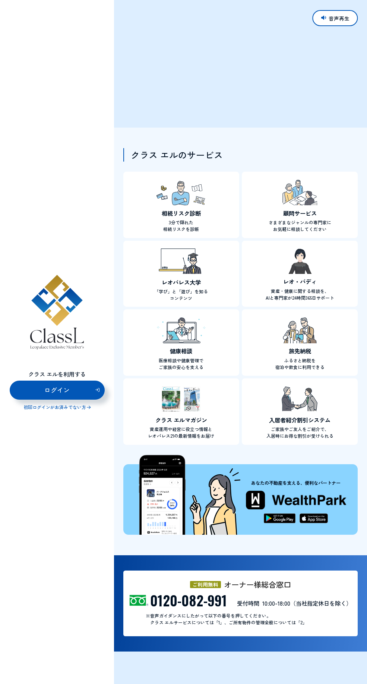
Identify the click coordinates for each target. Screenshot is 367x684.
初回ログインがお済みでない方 (54, 407)
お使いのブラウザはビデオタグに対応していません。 (240, 63)
